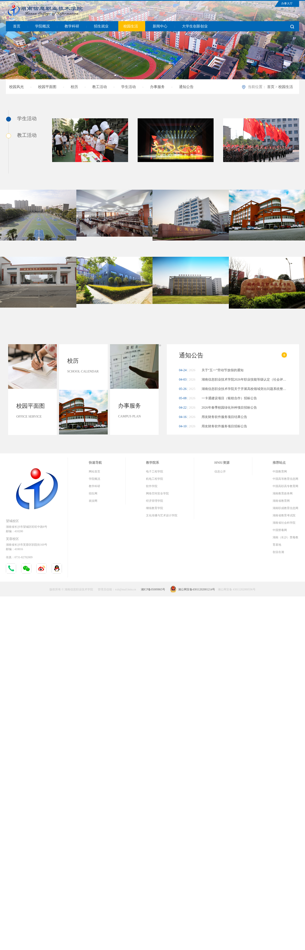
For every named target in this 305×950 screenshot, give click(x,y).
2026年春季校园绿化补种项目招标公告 (218, 407)
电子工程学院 (154, 471)
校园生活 (130, 26)
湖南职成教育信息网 (285, 508)
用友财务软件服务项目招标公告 (213, 426)
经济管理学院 (154, 500)
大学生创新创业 (195, 26)
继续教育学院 (154, 508)
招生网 (93, 493)
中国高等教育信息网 (285, 478)
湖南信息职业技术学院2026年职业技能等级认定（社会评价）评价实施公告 (233, 379)
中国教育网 (280, 471)
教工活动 (99, 87)
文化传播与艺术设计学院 (161, 515)
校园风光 (16, 87)
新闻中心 (160, 26)
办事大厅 (287, 3)
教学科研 (72, 26)
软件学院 (151, 486)
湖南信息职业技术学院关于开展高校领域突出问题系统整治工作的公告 (233, 389)
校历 (74, 87)
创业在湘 (278, 552)
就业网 (93, 500)
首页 (16, 26)
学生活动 (128, 87)
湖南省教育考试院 (284, 515)
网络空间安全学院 (157, 493)
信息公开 (220, 471)
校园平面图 (47, 87)
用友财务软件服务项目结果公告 (213, 417)
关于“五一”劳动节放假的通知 (211, 370)
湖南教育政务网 (283, 493)
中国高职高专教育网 (285, 486)
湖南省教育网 (281, 500)
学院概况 (42, 26)
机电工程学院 (154, 478)
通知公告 (186, 87)
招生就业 (101, 26)
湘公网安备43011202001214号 (196, 589)
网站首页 (94, 471)
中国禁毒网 (280, 530)
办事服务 (157, 87)
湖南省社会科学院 (284, 522)
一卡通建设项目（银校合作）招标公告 (218, 398)
